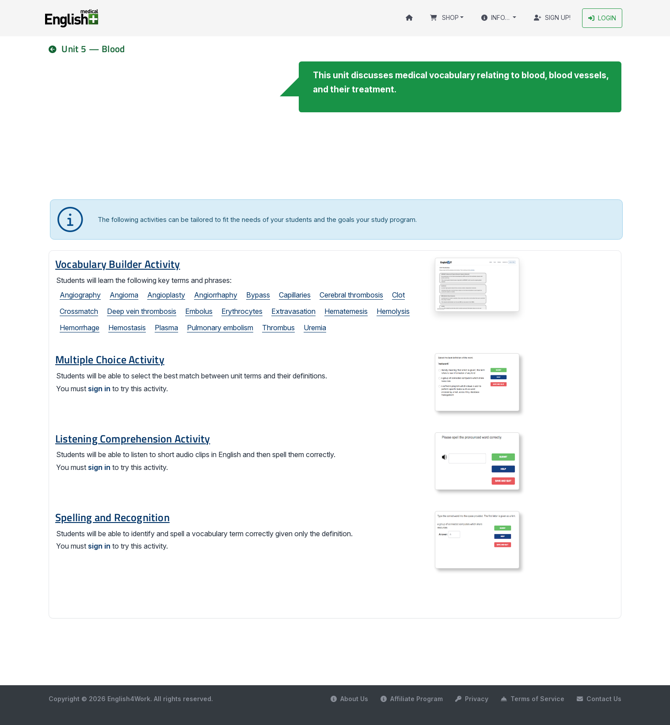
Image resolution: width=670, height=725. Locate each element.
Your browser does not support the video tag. (165, 127)
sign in (99, 389)
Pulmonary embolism (220, 328)
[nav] (56, 48)
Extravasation (293, 311)
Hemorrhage (79, 328)
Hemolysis (393, 311)
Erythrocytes (242, 311)
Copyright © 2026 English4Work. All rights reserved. (131, 698)
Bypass (258, 295)
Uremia (315, 328)
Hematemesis (346, 311)
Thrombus (278, 328)
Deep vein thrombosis (141, 311)
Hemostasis (127, 328)
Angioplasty (166, 295)
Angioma (124, 295)
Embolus (199, 311)
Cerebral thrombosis (351, 295)
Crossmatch (79, 311)
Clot (398, 295)
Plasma (166, 328)
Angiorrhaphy (215, 295)
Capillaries (295, 295)
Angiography (80, 295)
